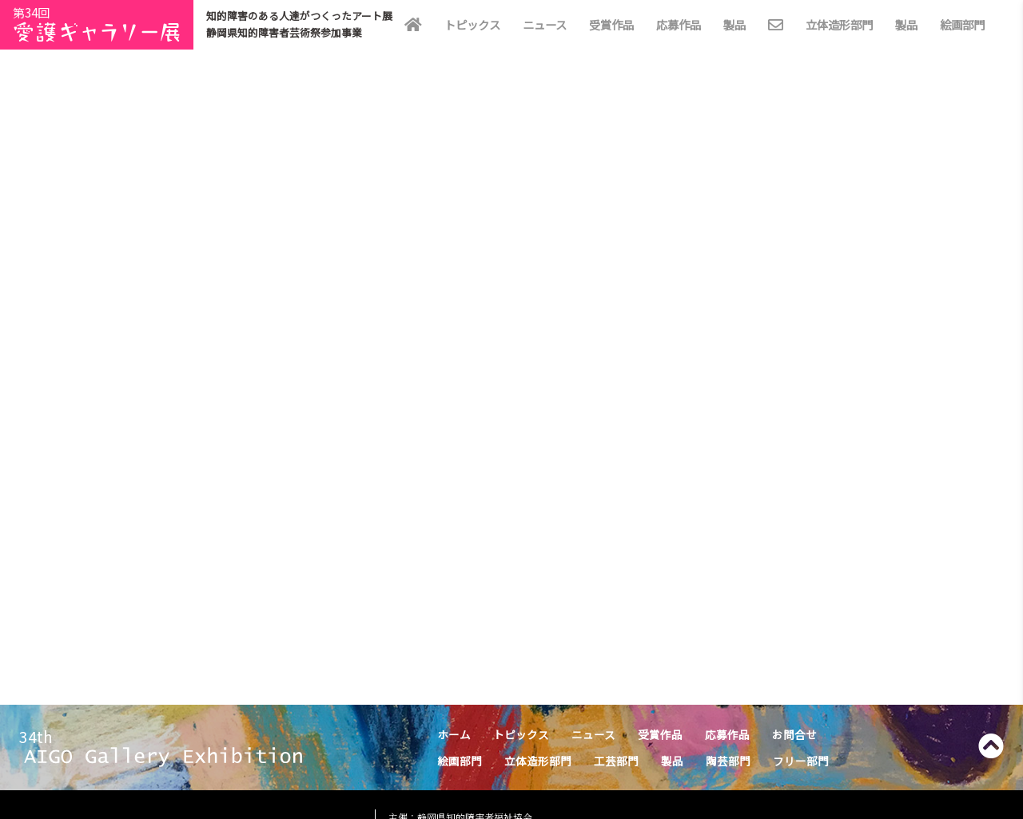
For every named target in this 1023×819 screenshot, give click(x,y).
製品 (734, 24)
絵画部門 (962, 24)
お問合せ (794, 734)
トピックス (472, 24)
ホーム (454, 734)
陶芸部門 (728, 761)
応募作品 (678, 24)
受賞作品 (611, 24)
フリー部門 (801, 761)
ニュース (545, 24)
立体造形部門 (839, 24)
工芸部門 (616, 761)
